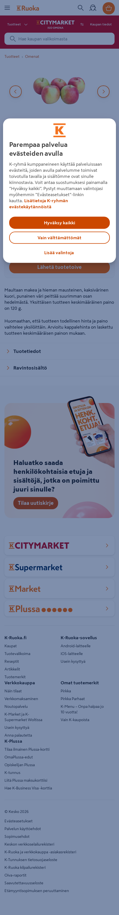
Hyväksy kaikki (59, 222)
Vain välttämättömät (59, 237)
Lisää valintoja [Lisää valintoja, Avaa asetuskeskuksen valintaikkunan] (59, 252)
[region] (59, 190)
